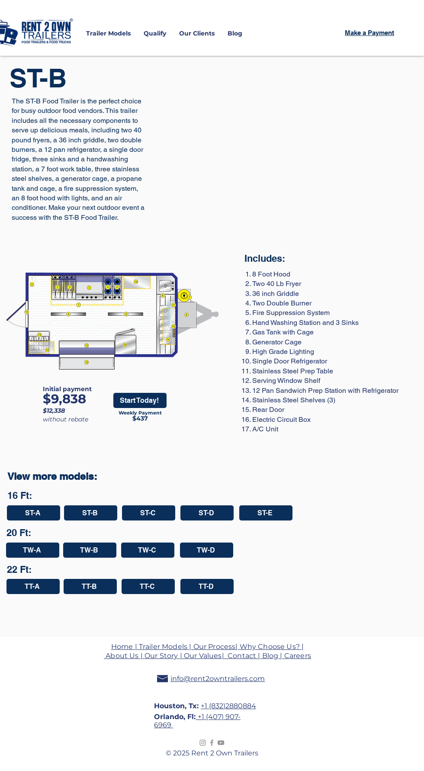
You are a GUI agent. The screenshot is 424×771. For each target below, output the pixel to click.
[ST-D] (207, 512)
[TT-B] (90, 586)
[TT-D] (207, 586)
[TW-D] (206, 550)
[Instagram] (203, 743)
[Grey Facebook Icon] (212, 743)
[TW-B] (89, 550)
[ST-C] (148, 512)
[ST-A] (33, 512)
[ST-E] (265, 512)
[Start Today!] (140, 400)
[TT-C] (148, 586)
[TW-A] (32, 550)
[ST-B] (90, 512)
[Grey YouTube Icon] (221, 743)
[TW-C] (147, 550)
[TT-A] (33, 586)
